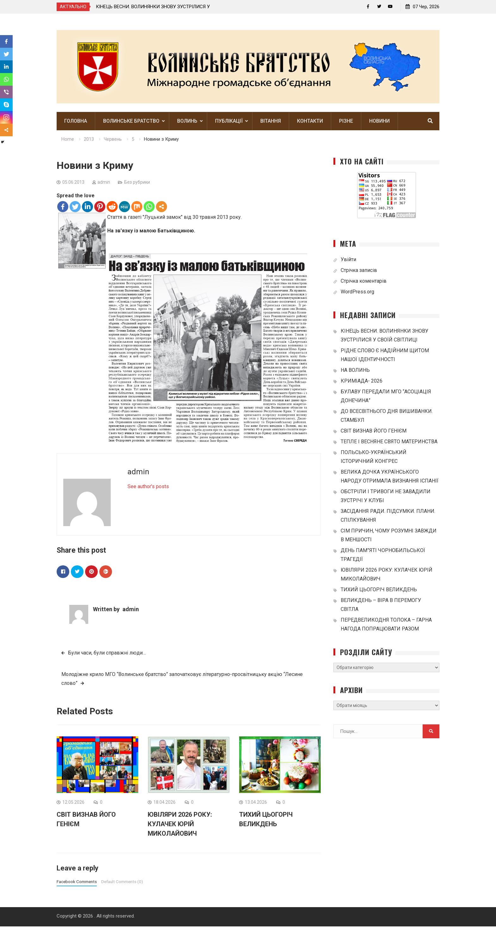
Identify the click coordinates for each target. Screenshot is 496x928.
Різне (346, 123)
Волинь (187, 123)
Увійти (348, 261)
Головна (75, 123)
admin (103, 183)
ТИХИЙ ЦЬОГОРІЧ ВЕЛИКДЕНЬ (379, 591)
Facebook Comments (77, 883)
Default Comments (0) (122, 883)
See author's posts (148, 488)
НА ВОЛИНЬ (355, 371)
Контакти (310, 123)
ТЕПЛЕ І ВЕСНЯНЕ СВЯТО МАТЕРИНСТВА (389, 443)
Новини (379, 123)
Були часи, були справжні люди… (107, 654)
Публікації (229, 123)
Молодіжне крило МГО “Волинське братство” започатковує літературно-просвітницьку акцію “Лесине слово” (182, 680)
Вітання (270, 123)
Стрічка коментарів (364, 282)
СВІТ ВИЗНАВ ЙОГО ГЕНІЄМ (373, 432)
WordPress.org (357, 293)
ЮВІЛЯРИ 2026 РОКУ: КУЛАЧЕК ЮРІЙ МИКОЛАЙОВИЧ (180, 825)
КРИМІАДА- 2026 (361, 382)
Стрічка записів (359, 271)
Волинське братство (131, 123)
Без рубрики (137, 183)
